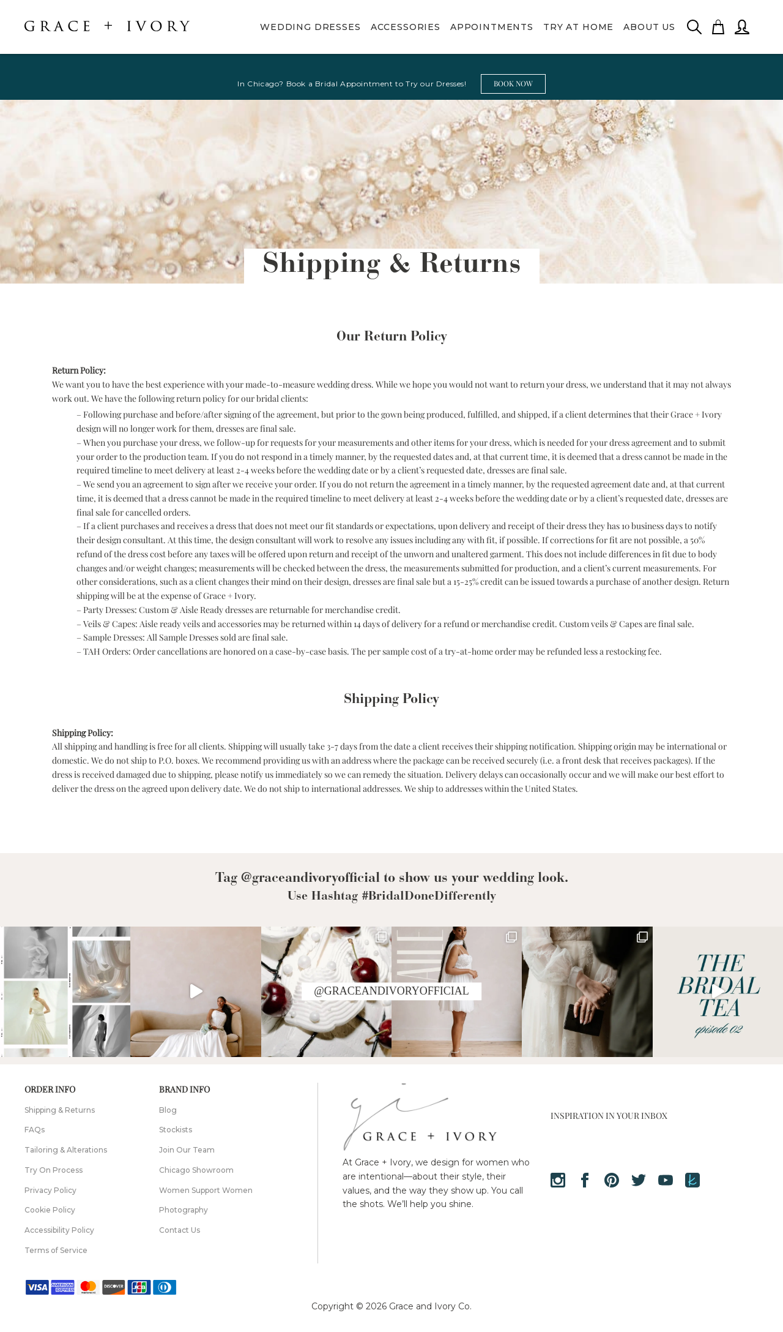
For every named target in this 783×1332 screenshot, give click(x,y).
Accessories (405, 26)
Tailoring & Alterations (65, 1149)
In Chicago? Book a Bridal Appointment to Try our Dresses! (351, 83)
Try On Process (53, 1170)
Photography (183, 1209)
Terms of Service (55, 1250)
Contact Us (179, 1230)
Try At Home (578, 26)
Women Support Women (206, 1190)
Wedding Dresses (310, 26)
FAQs (34, 1129)
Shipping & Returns (59, 1110)
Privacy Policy (50, 1190)
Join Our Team (187, 1149)
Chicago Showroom (196, 1170)
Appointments (491, 26)
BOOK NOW (513, 83)
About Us (649, 26)
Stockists (175, 1129)
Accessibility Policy (59, 1230)
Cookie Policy (49, 1209)
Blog (168, 1110)
